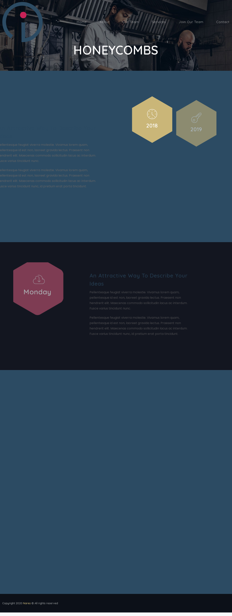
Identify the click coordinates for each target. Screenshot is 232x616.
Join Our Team (191, 22)
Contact (223, 22)
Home (82, 22)
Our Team (131, 22)
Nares (27, 604)
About (105, 22)
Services (159, 22)
